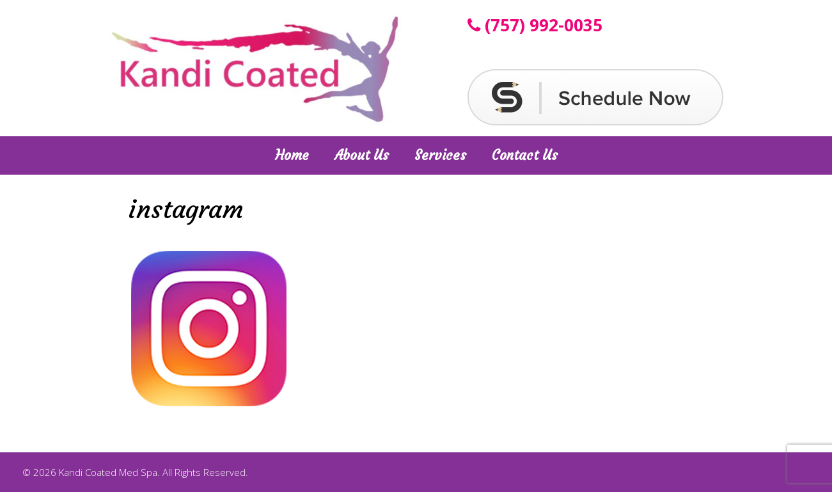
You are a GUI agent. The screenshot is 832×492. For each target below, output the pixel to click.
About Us (361, 155)
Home (292, 155)
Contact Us (525, 155)
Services (440, 155)
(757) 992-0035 (534, 24)
